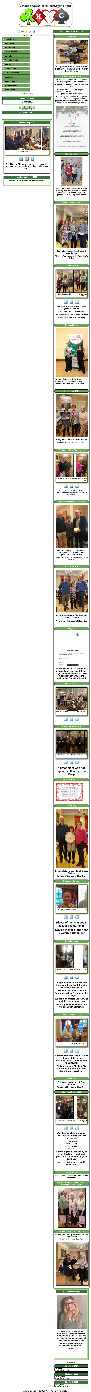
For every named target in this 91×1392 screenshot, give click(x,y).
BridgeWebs (9, 90)
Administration (10, 85)
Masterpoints (71, 1172)
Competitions (9, 69)
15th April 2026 (71, 1382)
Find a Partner (10, 52)
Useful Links (9, 77)
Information (9, 48)
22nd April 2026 (71, 1374)
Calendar (8, 56)
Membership (9, 81)
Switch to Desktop (26, 94)
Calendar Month (10, 60)
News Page (8, 43)
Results (7, 64)
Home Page (9, 39)
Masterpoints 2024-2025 (27, 177)
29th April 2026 (71, 1366)
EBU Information (11, 73)
